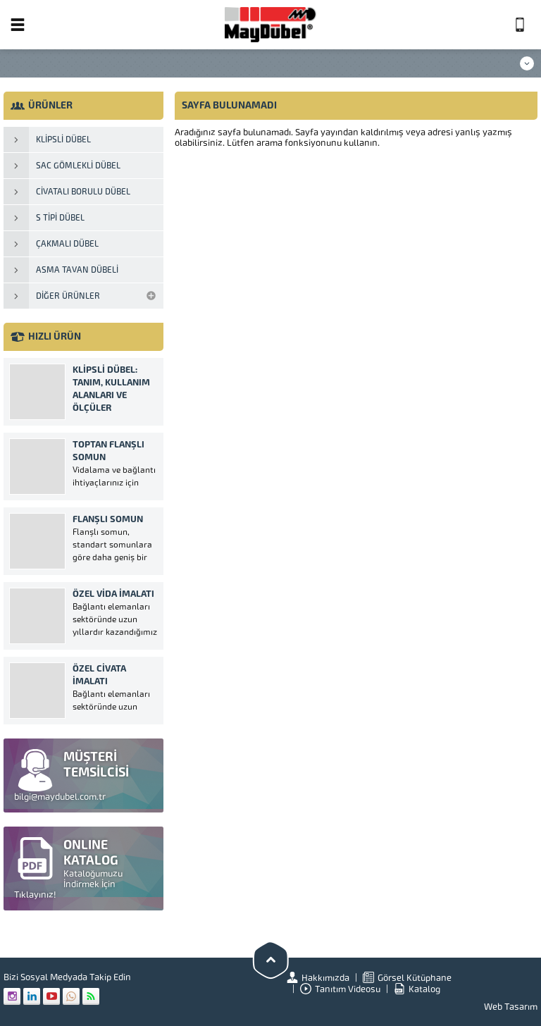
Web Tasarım (510, 1006)
